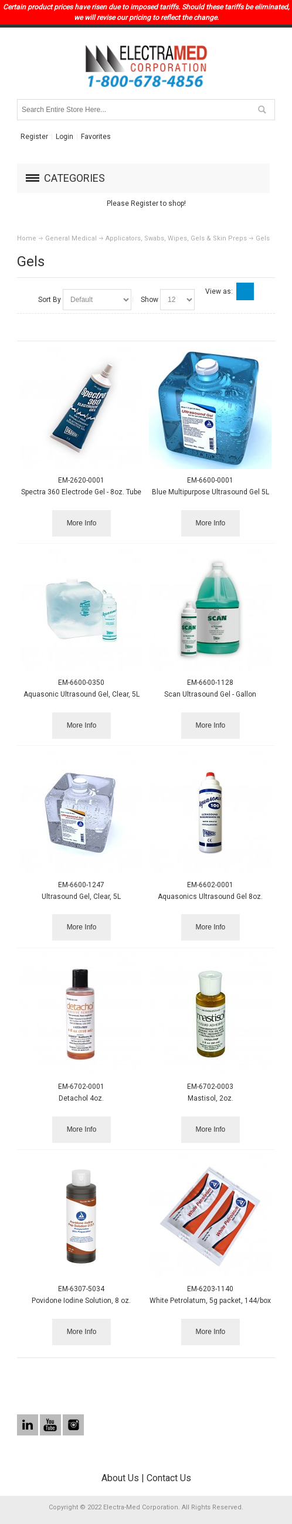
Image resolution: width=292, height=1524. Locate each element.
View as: (219, 291)
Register (34, 137)
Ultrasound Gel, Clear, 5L (81, 896)
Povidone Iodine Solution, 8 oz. (81, 1300)
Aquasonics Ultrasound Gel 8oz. (210, 896)
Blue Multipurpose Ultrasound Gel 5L (210, 492)
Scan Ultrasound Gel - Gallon (210, 694)
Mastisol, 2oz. (210, 1098)
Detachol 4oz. (81, 1098)
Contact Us (169, 1478)
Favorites (96, 137)
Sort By (49, 300)
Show (149, 300)
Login (64, 137)
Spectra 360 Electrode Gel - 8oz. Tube (81, 492)
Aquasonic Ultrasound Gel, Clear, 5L (81, 694)
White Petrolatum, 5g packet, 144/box (210, 1300)
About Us (120, 1478)
